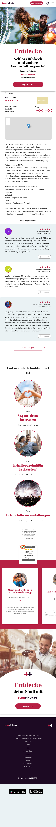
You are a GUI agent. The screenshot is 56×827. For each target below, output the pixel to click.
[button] (47, 3)
